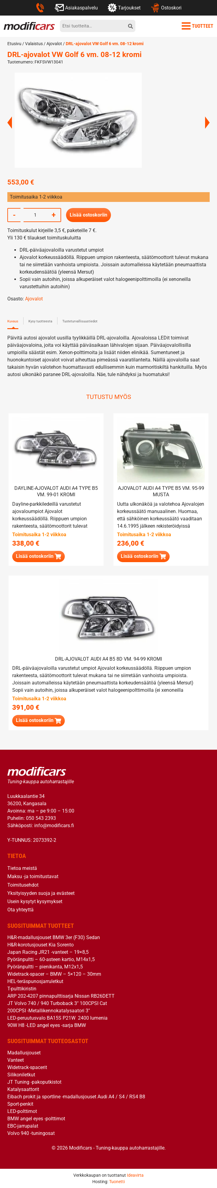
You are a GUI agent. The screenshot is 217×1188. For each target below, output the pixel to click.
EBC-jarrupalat (22, 1126)
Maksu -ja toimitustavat (32, 876)
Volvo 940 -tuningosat (31, 1133)
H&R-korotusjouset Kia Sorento (40, 945)
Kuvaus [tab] (12, 321)
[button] (38, 556)
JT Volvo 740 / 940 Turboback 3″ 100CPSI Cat (57, 1003)
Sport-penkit (20, 1104)
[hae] (130, 26)
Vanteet (15, 1060)
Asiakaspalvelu (76, 7)
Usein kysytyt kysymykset (34, 901)
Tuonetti (117, 1181)
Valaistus (34, 43)
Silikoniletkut (21, 1075)
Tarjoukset (124, 7)
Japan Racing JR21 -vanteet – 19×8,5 (48, 952)
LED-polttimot (22, 1111)
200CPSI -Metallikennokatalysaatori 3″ (48, 1011)
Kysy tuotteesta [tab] (40, 321)
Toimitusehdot (23, 885)
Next (207, 123)
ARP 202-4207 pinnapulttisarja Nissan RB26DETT (61, 996)
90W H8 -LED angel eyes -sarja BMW (46, 1025)
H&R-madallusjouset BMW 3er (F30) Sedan (53, 937)
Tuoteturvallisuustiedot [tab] (79, 321)
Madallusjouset (24, 1053)
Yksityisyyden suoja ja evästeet (41, 893)
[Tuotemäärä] (35, 215)
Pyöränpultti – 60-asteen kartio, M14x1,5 (51, 959)
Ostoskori (165, 7)
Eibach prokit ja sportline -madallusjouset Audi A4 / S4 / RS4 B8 (76, 1097)
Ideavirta (135, 1175)
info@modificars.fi (54, 825)
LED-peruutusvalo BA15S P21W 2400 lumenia (57, 1018)
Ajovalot (54, 43)
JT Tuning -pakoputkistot (34, 1082)
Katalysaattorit (23, 1089)
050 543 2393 (41, 818)
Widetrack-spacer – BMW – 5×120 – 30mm (54, 974)
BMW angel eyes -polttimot (36, 1119)
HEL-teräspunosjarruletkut (35, 981)
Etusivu (14, 43)
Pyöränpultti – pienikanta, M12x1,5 (45, 967)
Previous (9, 123)
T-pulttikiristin (21, 989)
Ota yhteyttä (20, 910)
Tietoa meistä (22, 868)
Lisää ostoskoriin (88, 215)
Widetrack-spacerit (27, 1067)
